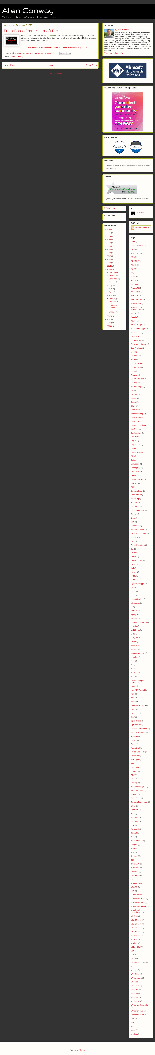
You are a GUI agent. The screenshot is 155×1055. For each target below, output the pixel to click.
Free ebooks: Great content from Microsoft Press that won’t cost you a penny (59, 47)
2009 (109, 326)
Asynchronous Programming (136, 308)
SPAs (133, 806)
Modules (134, 657)
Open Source (136, 721)
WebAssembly (136, 978)
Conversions (135, 437)
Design (133, 475)
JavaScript (135, 611)
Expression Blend (137, 530)
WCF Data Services (138, 963)
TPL (132, 852)
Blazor (133, 359)
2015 (109, 263)
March (111, 295)
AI (132, 273)
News (133, 686)
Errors (133, 518)
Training (20, 57)
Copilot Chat (135, 445)
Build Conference (137, 379)
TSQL (133, 860)
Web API (134, 970)
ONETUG (134, 713)
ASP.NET (134, 296)
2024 (109, 236)
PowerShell (135, 748)
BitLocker (134, 356)
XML (133, 1026)
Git (132, 549)
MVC (133, 676)
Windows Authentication (140, 1005)
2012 (109, 316)
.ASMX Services (137, 246)
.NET (133, 249)
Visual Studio (136, 895)
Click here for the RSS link (143, 227)
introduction (135, 603)
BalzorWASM (136, 340)
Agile (133, 269)
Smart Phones (136, 798)
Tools (133, 848)
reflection (134, 771)
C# (132, 390)
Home (50, 65)
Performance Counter (139, 729)
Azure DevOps (136, 325)
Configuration (136, 433)
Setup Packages (137, 790)
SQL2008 (134, 821)
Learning (134, 626)
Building (134, 383)
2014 (109, 266)
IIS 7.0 (133, 591)
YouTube (134, 1034)
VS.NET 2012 (136, 928)
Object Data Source (138, 705)
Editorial (134, 503)
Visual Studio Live (137, 902)
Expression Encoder (138, 533)
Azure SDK (135, 336)
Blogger (82, 1050)
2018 (109, 253)
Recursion (135, 767)
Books (133, 371)
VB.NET (134, 887)
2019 (109, 249)
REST (133, 775)
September (113, 279)
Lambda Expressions (139, 622)
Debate (133, 460)
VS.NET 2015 (136, 935)
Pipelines (134, 736)
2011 (109, 319)
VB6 (132, 891)
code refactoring (137, 414)
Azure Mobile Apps (138, 329)
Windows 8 (135, 1001)
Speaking (134, 810)
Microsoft (134, 649)
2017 (109, 256)
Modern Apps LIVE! (138, 653)
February (112, 299)
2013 (109, 269)
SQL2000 (134, 817)
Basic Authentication (138, 344)
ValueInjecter (136, 883)
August (112, 282)
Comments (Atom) (55, 73)
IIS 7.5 (133, 595)
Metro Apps (135, 645)
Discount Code (136, 491)
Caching (134, 394)
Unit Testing (135, 875)
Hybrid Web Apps (137, 584)
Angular (134, 284)
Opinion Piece (136, 725)
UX (132, 879)
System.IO (135, 829)
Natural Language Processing (137, 681)
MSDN (133, 669)
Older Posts (91, 65)
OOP (133, 717)
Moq (132, 661)
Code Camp (135, 410)
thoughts (134, 845)
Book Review (136, 367)
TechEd (134, 833)
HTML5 (134, 580)
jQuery (133, 615)
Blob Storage (136, 363)
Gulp (133, 568)
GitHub (133, 557)
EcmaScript (135, 499)
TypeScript (135, 868)
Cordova (134, 448)
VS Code (134, 916)
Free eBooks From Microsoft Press (32, 31)
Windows (134, 993)
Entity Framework (137, 510)
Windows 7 (135, 997)
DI (132, 487)
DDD (133, 456)
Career (133, 398)
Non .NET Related (138, 690)
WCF (133, 959)
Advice (133, 265)
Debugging (135, 464)
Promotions (135, 756)
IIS (132, 587)
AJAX (133, 276)
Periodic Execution (138, 733)
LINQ (133, 634)
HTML (133, 576)
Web (133, 966)
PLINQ (133, 740)
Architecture (135, 292)
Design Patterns (137, 479)
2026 (109, 229)
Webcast (134, 982)
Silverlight (134, 794)
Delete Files (135, 472)
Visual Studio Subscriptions (136, 911)
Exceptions (135, 526)
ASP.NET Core (136, 300)
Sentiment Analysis (138, 787)
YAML (133, 1030)
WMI (133, 1022)
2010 (109, 323)
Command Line (137, 417)
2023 (109, 239)
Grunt (133, 564)
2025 (109, 233)
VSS (132, 951)
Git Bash (134, 553)
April (111, 292)
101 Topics (135, 253)
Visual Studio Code (138, 899)
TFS (132, 837)
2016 (109, 259)
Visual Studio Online (138, 906)
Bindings (134, 352)
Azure (133, 321)
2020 (109, 246)
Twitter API (135, 864)
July (110, 286)
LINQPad (134, 638)
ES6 (132, 522)
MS (132, 665)
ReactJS (134, 763)
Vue (132, 955)
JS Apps (134, 618)
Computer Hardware (138, 425)
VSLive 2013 (136, 947)
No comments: (50, 53)
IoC (132, 607)
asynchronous (136, 303)
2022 (109, 243)
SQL (132, 814)
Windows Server (137, 1011)
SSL (132, 825)
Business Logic (136, 387)
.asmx (133, 242)
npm (132, 694)
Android (134, 280)
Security (134, 783)
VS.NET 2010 (136, 924)
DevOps (134, 483)
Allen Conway (28, 10)
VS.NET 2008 (136, 920)
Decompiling (135, 468)
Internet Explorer (137, 599)
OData (133, 709)
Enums (133, 514)
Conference (135, 429)
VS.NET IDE (135, 939)
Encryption (135, 506)
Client (133, 406)
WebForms (135, 986)
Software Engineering (139, 802)
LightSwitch (135, 630)
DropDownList (136, 495)
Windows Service (137, 1015)
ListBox (134, 642)
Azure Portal (135, 333)
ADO (133, 257)
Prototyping (135, 759)
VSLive (133, 943)
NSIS (133, 698)
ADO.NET (135, 261)
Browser (134, 375)
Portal (133, 744)
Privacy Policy (109, 208)
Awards (134, 317)
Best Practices (136, 348)
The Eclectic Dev (137, 841)
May (111, 289)
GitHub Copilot (136, 560)
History (133, 572)
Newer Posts (9, 65)
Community (135, 421)
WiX (132, 1019)
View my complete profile (113, 53)
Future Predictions (138, 545)
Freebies (13, 57)
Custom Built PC (137, 452)
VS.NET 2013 (136, 932)
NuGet (133, 702)
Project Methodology (139, 752)
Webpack (134, 989)
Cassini (134, 402)
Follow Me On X (140, 212)
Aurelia (133, 313)
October (112, 276)
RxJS (133, 779)
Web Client (135, 974)
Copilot (133, 441)
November (113, 272)
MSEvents (135, 672)
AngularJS (135, 288)
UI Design (134, 872)
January (112, 312)
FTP (132, 541)
